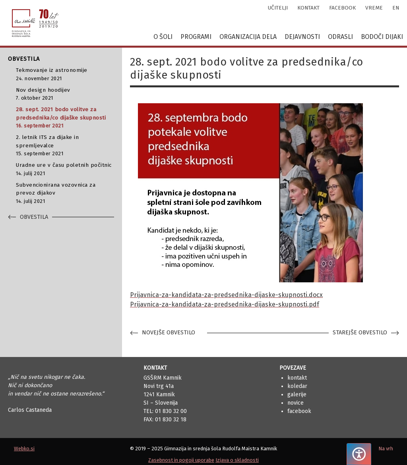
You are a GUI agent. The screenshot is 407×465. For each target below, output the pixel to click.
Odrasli (340, 37)
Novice (295, 402)
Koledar (297, 386)
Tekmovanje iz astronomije (65, 74)
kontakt (308, 7)
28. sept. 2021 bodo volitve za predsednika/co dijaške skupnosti (65, 117)
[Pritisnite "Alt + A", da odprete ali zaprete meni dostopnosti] (359, 454)
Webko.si (24, 448)
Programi (195, 37)
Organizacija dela (248, 37)
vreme (374, 7)
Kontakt (297, 377)
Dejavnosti (302, 37)
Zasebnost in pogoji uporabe (181, 460)
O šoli (162, 37)
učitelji (278, 7)
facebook (342, 7)
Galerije (296, 394)
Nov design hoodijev (65, 94)
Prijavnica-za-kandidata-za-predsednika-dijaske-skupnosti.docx (226, 295)
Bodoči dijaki (382, 37)
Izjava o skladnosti (237, 460)
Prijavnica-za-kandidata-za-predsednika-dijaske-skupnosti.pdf (224, 304)
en (395, 7)
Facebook (299, 411)
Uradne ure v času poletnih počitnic (65, 169)
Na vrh (385, 448)
